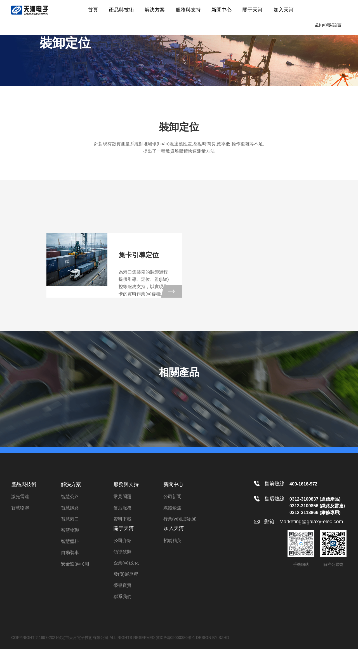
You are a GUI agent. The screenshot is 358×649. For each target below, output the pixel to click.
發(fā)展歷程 (126, 574)
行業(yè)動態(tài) (180, 519)
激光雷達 (20, 496)
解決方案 (155, 10)
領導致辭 (122, 551)
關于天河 (252, 10)
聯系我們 (122, 596)
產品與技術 (121, 10)
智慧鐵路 (70, 507)
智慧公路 (70, 496)
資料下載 (122, 519)
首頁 (93, 10)
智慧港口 (70, 519)
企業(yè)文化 (126, 563)
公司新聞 (172, 496)
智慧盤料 (70, 541)
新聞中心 (221, 10)
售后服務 (122, 507)
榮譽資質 (122, 585)
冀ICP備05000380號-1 (175, 637)
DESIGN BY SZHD (212, 637)
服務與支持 (188, 10)
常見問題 (122, 496)
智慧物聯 (20, 507)
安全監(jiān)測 (75, 563)
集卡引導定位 (139, 255)
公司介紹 (122, 540)
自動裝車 (70, 552)
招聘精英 (173, 540)
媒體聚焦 (172, 507)
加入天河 (284, 10)
